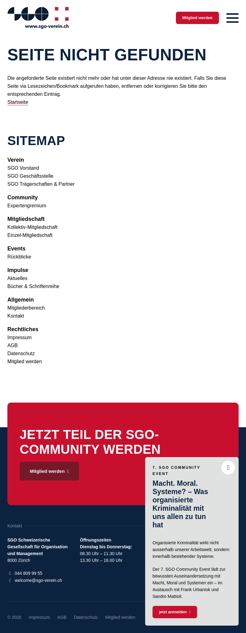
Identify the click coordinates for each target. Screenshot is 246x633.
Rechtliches (22, 329)
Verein (15, 160)
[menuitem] (123, 160)
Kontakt (15, 316)
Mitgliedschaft (26, 219)
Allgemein (20, 300)
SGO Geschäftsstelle (30, 176)
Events (16, 248)
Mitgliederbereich (26, 307)
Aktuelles (17, 278)
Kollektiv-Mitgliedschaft (32, 227)
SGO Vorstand (23, 168)
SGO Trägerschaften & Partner (41, 184)
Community (22, 197)
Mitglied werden (24, 361)
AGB (12, 345)
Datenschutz (21, 353)
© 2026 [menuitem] (14, 617)
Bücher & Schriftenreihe (33, 286)
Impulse (17, 270)
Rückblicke (19, 256)
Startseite (17, 102)
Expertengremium (26, 205)
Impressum (19, 337)
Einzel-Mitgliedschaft (30, 235)
